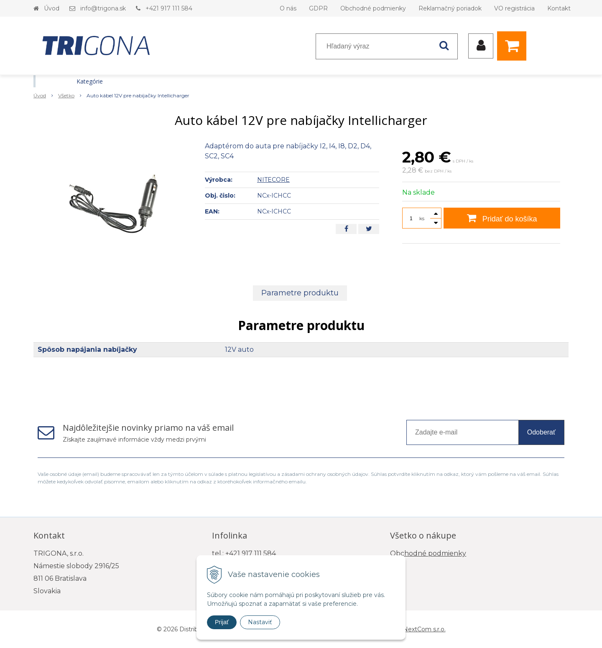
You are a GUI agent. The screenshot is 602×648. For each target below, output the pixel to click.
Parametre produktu (300, 292)
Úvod (51, 8)
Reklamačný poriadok (450, 8)
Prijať (222, 622)
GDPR (318, 8)
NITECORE (273, 179)
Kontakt (559, 8)
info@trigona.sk (103, 8)
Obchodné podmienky (373, 8)
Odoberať (541, 432)
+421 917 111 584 (168, 8)
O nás (288, 8)
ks (421, 218)
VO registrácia (514, 8)
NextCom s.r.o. (424, 629)
